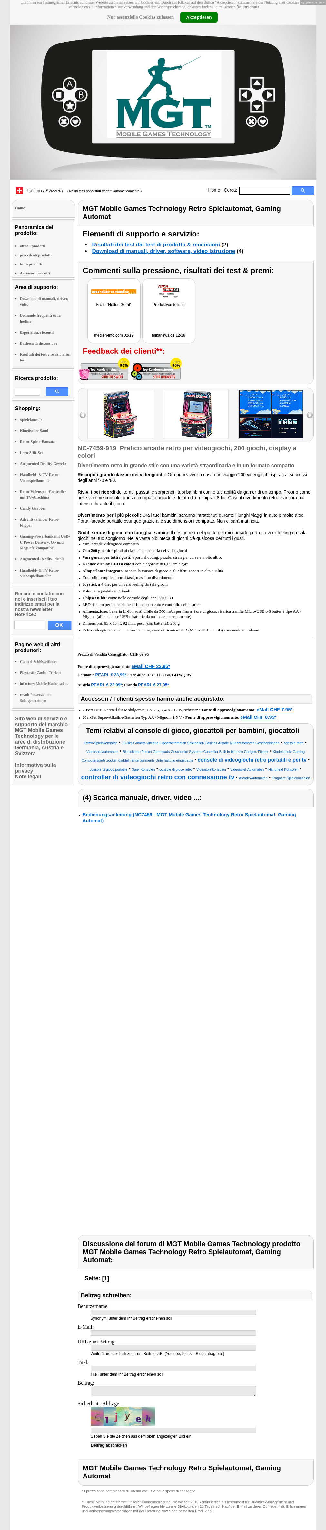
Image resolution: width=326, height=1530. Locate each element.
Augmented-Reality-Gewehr (43, 463)
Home (214, 190)
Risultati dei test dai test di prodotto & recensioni (156, 245)
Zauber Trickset (41, 672)
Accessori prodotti (35, 273)
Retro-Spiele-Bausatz (37, 441)
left (83, 415)
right (310, 415)
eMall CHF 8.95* (258, 717)
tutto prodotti (31, 264)
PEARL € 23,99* (110, 674)
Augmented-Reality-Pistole (42, 559)
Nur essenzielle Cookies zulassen (140, 17)
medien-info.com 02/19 (113, 335)
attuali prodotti (32, 246)
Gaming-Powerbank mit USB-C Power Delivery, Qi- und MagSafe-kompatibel (45, 542)
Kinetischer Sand (34, 430)
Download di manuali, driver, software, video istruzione (163, 251)
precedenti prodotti (36, 255)
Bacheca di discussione (38, 343)
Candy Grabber (33, 508)
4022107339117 (149, 675)
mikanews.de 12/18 (168, 335)
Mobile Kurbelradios (44, 683)
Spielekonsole (31, 420)
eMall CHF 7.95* (275, 709)
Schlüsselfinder (38, 661)
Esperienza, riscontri (37, 332)
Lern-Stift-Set (31, 452)
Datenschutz (247, 7)
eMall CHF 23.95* (150, 666)
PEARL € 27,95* (153, 684)
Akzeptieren (199, 17)
